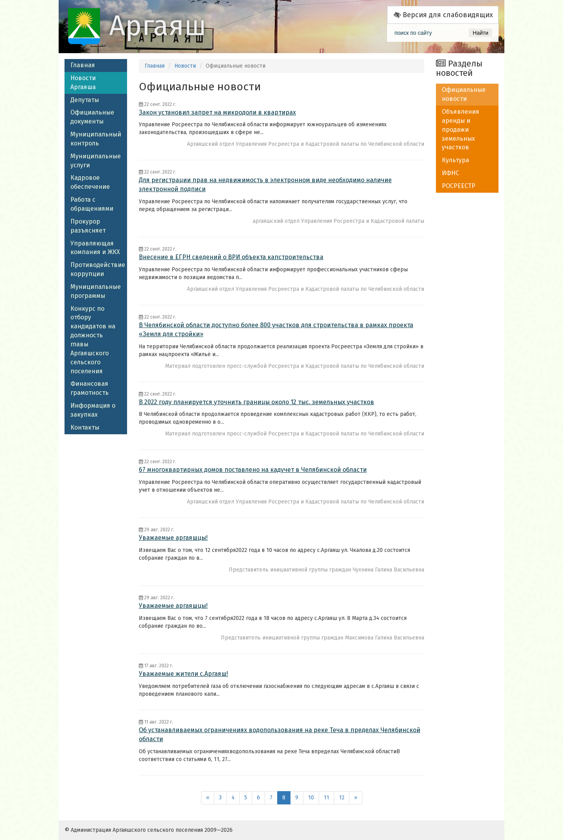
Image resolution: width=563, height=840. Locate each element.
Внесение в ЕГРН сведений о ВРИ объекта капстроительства (231, 257)
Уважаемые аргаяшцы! (173, 537)
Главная (82, 65)
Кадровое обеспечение (90, 182)
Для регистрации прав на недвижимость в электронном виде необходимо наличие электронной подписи (265, 184)
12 (341, 797)
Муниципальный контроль (95, 139)
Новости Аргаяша (83, 82)
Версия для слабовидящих (443, 15)
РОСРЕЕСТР (458, 186)
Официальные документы (92, 117)
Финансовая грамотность (89, 388)
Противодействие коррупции (97, 269)
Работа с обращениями (91, 204)
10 (311, 797)
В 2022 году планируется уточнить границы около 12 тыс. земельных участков (256, 402)
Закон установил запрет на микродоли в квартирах (217, 112)
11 (326, 797)
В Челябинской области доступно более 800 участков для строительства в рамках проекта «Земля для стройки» (276, 329)
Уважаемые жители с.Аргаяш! (183, 673)
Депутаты (84, 100)
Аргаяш (157, 26)
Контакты (84, 427)
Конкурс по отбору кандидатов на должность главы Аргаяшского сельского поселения (92, 340)
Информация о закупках (92, 410)
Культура (455, 160)
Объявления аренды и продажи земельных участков (460, 129)
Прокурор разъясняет (88, 226)
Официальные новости (464, 94)
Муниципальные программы (95, 291)
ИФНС (450, 173)
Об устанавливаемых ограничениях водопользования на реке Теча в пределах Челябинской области (279, 734)
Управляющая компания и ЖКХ (95, 248)
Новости (185, 66)
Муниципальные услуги (95, 160)
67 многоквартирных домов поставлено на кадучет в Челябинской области (253, 469)
